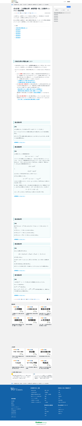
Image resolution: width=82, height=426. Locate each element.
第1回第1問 (18, 29)
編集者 (12, 403)
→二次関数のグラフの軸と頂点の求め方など (26, 80)
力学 (59, 390)
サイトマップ (13, 414)
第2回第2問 (18, 33)
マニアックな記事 (34, 398)
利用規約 (12, 405)
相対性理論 (60, 400)
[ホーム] (12, 4)
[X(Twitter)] (47, 299)
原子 (59, 398)
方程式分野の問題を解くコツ (59, 12)
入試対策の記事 (34, 392)
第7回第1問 (18, 37)
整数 (45, 396)
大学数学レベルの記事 (35, 400)
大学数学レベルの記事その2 (36, 402)
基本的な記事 (33, 390)
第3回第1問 (18, 35)
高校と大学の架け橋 (62, 402)
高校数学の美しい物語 (18, 4)
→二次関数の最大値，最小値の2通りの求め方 (26, 82)
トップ (65, 1)
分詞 (45, 415)
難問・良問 (47, 390)
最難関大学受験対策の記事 (35, 394)
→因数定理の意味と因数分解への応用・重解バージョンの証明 (29, 90)
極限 (45, 398)
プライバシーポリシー (15, 406)
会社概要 (12, 401)
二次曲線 (46, 402)
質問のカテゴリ (61, 409)
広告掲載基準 (13, 410)
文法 (45, 407)
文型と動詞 (47, 411)
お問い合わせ (13, 416)
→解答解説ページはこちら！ (19, 142)
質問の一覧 (60, 411)
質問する (60, 413)
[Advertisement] (31, 49)
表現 (45, 409)
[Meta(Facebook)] (49, 299)
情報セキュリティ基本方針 (16, 408)
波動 (59, 392)
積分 (45, 400)
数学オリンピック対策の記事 (36, 396)
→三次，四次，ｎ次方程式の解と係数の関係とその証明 (28, 99)
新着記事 (68, 1)
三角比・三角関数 (48, 394)
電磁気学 (60, 396)
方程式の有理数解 (37, 92)
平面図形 (46, 392)
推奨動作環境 (13, 412)
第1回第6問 (18, 31)
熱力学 (59, 394)
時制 (45, 413)
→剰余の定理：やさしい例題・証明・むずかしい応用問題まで (29, 89)
